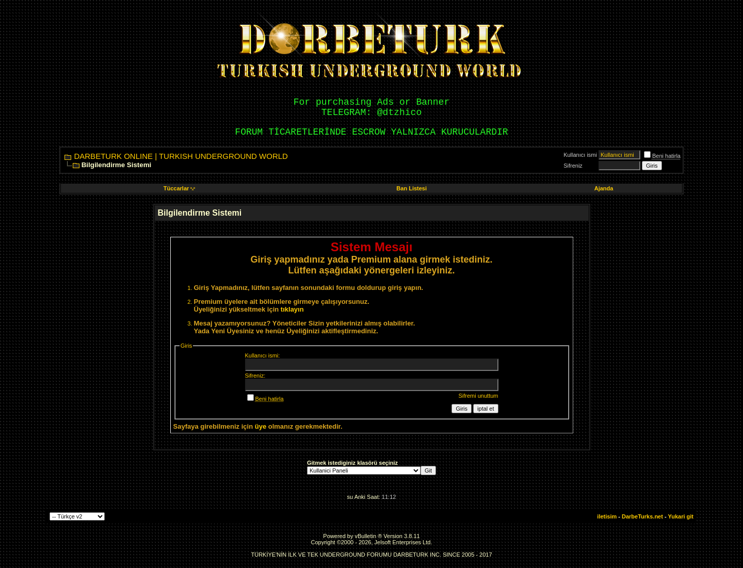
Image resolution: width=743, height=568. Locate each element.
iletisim (607, 516)
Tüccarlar (180, 188)
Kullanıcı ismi (580, 155)
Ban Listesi (411, 188)
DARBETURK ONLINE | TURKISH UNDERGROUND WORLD (181, 156)
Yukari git (680, 516)
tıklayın (292, 309)
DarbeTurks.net (642, 516)
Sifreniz (573, 166)
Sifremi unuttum (478, 396)
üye (260, 426)
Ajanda (603, 188)
